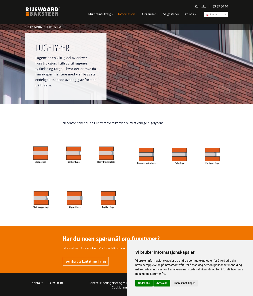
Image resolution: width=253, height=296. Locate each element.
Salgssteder (171, 14)
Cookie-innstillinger (125, 287)
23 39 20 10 (220, 6)
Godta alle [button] (144, 283)
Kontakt (200, 6)
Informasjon (126, 14)
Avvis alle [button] (161, 283)
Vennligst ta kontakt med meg (86, 261)
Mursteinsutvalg (99, 14)
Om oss (189, 14)
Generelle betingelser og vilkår (110, 283)
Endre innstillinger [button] (184, 283)
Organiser (149, 14)
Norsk (211, 14)
